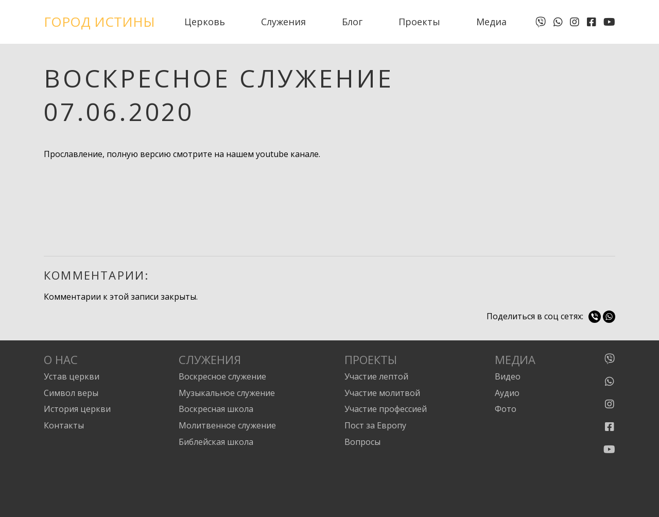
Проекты (419, 21)
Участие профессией (385, 409)
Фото (505, 409)
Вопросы (362, 441)
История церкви (77, 409)
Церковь (204, 21)
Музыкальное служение (227, 393)
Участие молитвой (382, 393)
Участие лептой (376, 376)
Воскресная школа (216, 409)
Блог (352, 21)
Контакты (64, 425)
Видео (508, 376)
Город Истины (99, 21)
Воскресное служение (222, 376)
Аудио (507, 393)
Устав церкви (71, 376)
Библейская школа (216, 441)
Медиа (491, 21)
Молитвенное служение (227, 425)
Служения (283, 21)
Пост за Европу (375, 425)
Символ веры (71, 393)
